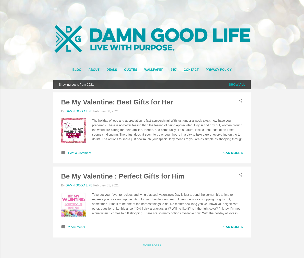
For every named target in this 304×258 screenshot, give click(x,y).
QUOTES (130, 69)
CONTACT (191, 69)
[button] (240, 101)
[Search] (248, 10)
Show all (237, 84)
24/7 (174, 69)
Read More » (232, 153)
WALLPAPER (153, 69)
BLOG (76, 69)
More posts (152, 245)
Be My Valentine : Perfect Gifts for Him (123, 176)
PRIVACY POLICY (219, 69)
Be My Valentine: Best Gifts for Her (117, 102)
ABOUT (93, 69)
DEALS (111, 69)
